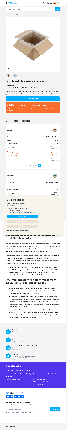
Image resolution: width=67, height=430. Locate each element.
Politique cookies (24, 230)
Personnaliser (22, 226)
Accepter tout (22, 216)
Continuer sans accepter (22, 221)
